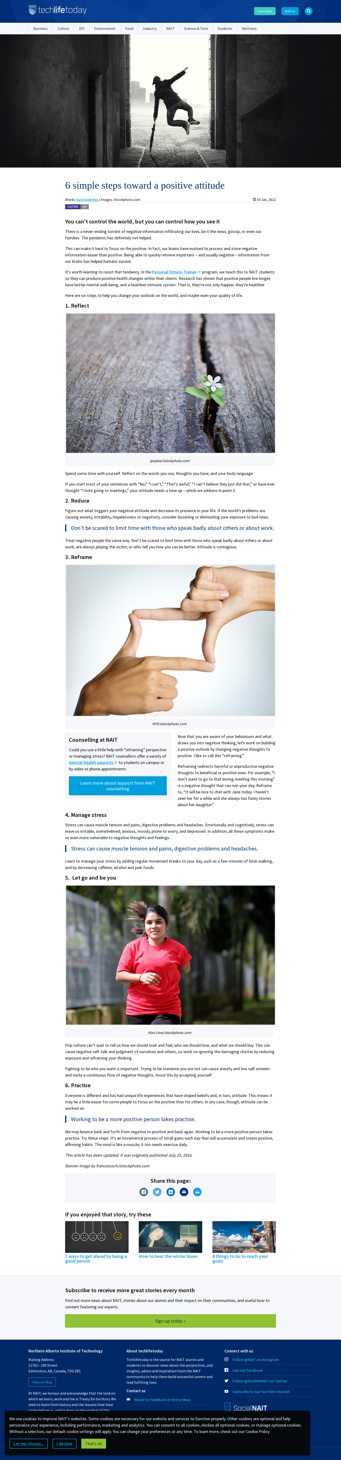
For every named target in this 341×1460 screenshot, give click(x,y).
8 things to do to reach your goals (240, 1258)
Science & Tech (196, 28)
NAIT (170, 28)
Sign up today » (170, 1321)
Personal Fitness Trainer (174, 272)
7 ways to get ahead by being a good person (96, 1258)
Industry (150, 28)
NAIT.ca (290, 11)
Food (129, 28)
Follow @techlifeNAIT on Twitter (255, 1380)
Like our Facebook (243, 1370)
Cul (72, 206)
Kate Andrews (87, 199)
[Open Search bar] (309, 11)
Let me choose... (28, 1443)
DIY (81, 28)
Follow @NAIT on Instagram (251, 1359)
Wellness (249, 28)
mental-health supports (91, 762)
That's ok (93, 1443)
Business (40, 28)
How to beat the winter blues (168, 1256)
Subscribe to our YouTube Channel (257, 1391)
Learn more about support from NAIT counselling (117, 785)
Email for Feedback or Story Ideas (162, 1399)
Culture (63, 28)
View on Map (42, 1382)
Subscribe (265, 11)
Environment (105, 28)
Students (225, 28)
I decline (64, 1443)
